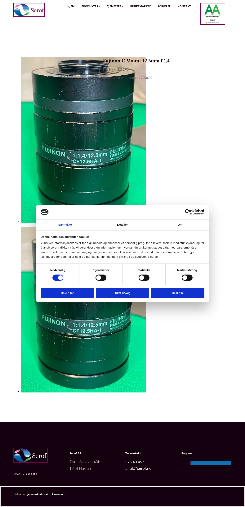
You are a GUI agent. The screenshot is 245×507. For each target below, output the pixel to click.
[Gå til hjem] (29, 16)
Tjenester (114, 6)
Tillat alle (178, 293)
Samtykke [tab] (65, 224)
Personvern (59, 494)
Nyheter (164, 6)
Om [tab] (179, 224)
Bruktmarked (140, 6)
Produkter (90, 6)
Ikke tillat (67, 293)
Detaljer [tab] (122, 224)
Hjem (71, 6)
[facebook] (191, 463)
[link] (91, 6)
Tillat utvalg (122, 293)
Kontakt (184, 6)
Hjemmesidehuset (36, 494)
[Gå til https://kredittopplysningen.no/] (212, 24)
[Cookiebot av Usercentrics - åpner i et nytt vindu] (187, 212)
